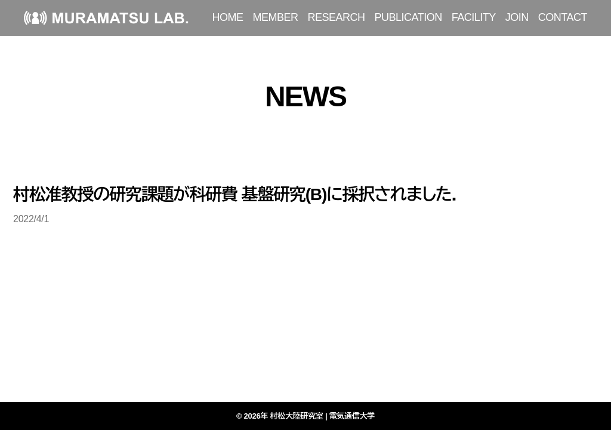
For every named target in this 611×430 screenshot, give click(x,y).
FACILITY (474, 17)
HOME (227, 17)
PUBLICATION (408, 17)
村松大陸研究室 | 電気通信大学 (322, 415)
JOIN (517, 17)
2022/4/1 (31, 219)
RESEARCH (336, 17)
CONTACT (562, 17)
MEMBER (275, 17)
